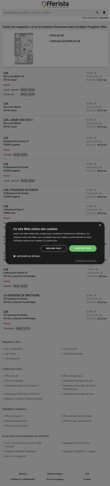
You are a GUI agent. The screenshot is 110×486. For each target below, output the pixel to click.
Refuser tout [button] (54, 248)
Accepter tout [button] (82, 248)
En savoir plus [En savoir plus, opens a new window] (50, 240)
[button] (26, 256)
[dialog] (54, 243)
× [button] (100, 225)
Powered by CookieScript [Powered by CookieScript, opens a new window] (85, 261)
